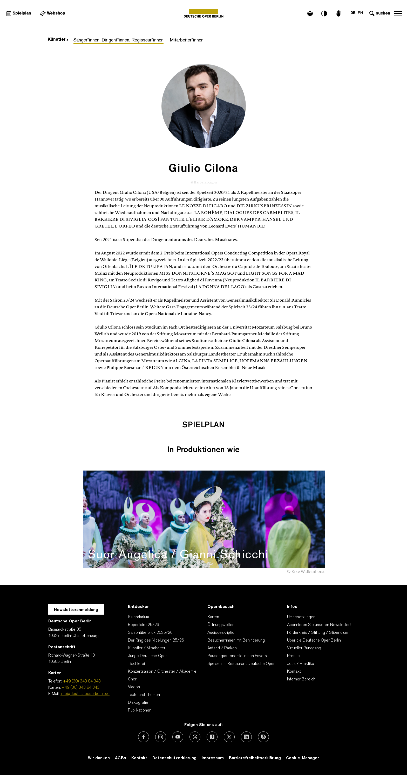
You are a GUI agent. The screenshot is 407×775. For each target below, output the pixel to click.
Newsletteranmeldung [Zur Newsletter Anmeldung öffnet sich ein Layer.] (76, 610)
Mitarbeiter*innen (187, 40)
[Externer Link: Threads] (195, 737)
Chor (132, 679)
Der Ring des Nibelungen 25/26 (156, 640)
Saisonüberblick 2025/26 (150, 633)
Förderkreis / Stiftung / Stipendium (317, 633)
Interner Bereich (301, 679)
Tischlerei (136, 664)
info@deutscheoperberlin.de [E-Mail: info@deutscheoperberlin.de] (85, 694)
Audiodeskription (221, 633)
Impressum (213, 758)
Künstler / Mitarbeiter (146, 648)
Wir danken (99, 758)
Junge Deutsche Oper (147, 656)
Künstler (58, 40)
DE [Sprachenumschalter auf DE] (352, 13)
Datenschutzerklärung (174, 758)
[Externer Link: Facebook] (143, 737)
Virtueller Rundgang (304, 648)
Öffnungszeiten (220, 625)
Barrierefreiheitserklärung (255, 758)
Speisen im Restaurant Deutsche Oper (241, 664)
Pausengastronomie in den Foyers (237, 656)
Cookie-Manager (302, 758)
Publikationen (139, 710)
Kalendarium (138, 617)
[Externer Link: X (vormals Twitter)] (229, 737)
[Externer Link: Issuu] (263, 737)
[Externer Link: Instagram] (160, 737)
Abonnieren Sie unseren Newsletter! (319, 625)
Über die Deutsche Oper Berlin (314, 640)
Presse (293, 656)
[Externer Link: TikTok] (212, 737)
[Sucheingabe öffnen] (379, 13)
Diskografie (138, 703)
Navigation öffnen (398, 13)
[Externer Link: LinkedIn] (246, 737)
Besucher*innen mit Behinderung (236, 640)
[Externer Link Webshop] (52, 13)
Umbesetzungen (301, 617)
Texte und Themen (144, 695)
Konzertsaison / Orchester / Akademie (162, 672)
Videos (134, 687)
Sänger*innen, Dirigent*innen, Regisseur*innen (118, 40)
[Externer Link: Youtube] (178, 737)
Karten (213, 617)
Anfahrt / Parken (222, 648)
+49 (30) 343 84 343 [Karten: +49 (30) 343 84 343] (80, 688)
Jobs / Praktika (300, 664)
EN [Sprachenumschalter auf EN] (360, 13)
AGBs (120, 758)
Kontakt (294, 672)
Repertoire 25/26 (143, 625)
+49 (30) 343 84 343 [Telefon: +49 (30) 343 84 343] (82, 681)
